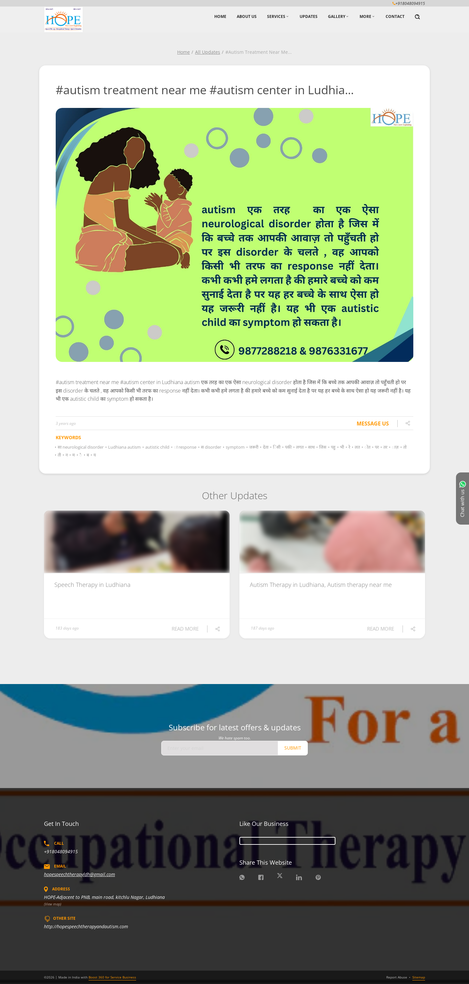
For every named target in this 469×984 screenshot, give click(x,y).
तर (384, 447)
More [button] (365, 16)
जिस (321, 447)
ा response (184, 447)
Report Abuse (396, 977)
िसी (275, 447)
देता (264, 447)
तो (403, 447)
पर (376, 447)
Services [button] (276, 16)
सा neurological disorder (80, 447)
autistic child (156, 447)
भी (341, 447)
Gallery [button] (336, 16)
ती (58, 455)
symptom (234, 447)
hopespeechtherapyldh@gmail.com (79, 874)
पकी (287, 447)
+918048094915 (61, 851)
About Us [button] (247, 16)
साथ (310, 447)
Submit (292, 748)
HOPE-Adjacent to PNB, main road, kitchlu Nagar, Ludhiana (104, 897)
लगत (299, 447)
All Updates (207, 52)
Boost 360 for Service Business (112, 977)
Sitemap (418, 977)
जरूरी (252, 447)
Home (183, 52)
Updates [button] (309, 16)
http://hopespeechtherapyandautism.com (86, 926)
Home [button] (220, 16)
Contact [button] (395, 16)
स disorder (210, 447)
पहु (332, 447)
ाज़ (394, 447)
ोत (366, 447)
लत (356, 447)
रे (348, 447)
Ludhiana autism (123, 447)
